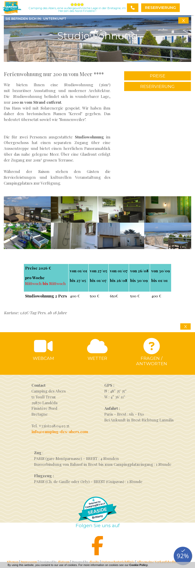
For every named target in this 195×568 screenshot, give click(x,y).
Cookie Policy (138, 564)
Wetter (97, 358)
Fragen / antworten (151, 361)
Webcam (43, 358)
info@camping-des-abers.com (59, 431)
